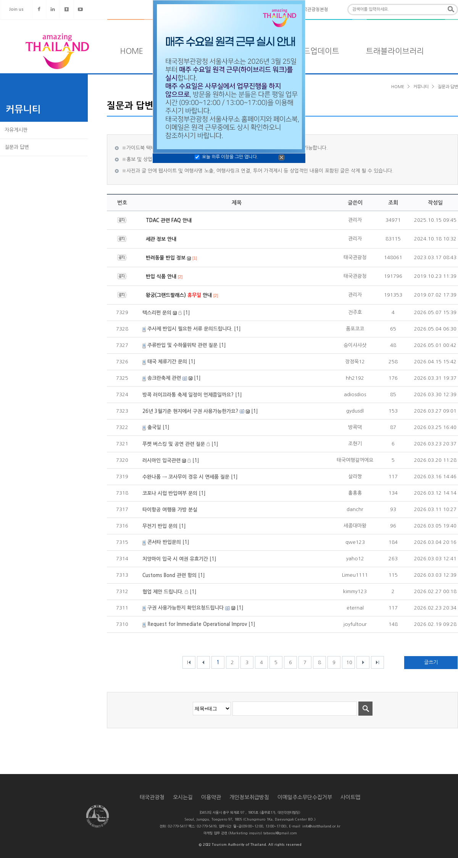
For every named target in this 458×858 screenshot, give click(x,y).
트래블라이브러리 (395, 51)
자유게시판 (16, 129)
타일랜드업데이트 (310, 51)
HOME (131, 51)
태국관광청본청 (313, 9)
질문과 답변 (17, 147)
